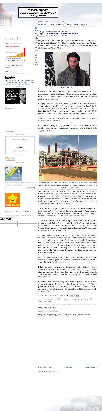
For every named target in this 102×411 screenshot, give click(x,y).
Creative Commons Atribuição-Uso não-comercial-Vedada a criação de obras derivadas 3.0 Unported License (19, 82)
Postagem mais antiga (90, 367)
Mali (66, 299)
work (9, 80)
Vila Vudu (47, 301)
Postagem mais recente (45, 367)
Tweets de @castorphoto (12, 39)
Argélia (84, 298)
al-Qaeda (51, 298)
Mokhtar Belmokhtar (76, 299)
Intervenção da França (55, 299)
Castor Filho (8, 67)
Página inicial (68, 367)
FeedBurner (24, 151)
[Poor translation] (8, 219)
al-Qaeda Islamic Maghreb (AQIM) (68, 298)
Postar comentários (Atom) (51, 371)
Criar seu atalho (9, 71)
